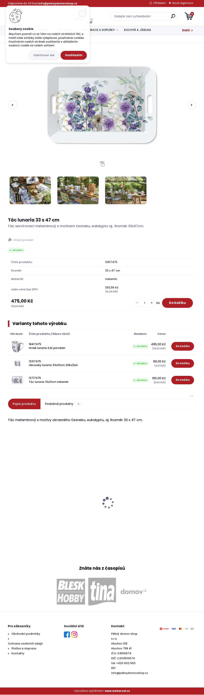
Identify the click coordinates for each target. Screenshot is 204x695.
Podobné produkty (63, 404)
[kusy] (143, 303)
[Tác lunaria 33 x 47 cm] (102, 104)
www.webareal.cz (117, 691)
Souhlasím (73, 55)
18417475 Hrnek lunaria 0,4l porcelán (47, 346)
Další (186, 30)
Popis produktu (24, 404)
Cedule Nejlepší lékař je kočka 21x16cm (165, 506)
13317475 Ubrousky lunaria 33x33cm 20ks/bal (53, 363)
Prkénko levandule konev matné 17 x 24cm (36, 493)
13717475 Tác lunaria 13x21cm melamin (48, 380)
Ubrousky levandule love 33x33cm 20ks (98, 499)
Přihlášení (159, 3)
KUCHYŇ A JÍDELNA (137, 30)
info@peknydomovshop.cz (129, 673)
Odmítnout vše (43, 55)
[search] (147, 17)
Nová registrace (182, 3)
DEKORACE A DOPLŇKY (99, 30)
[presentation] (12, 104)
